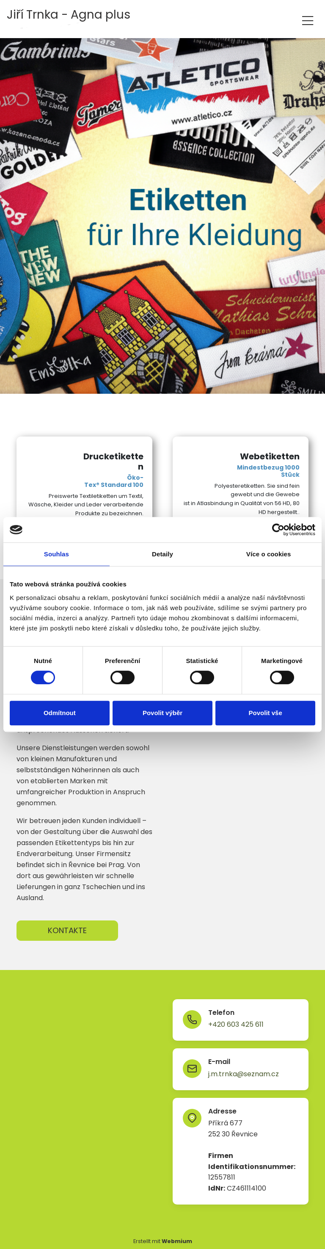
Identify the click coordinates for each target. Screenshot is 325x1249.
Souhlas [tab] (56, 554)
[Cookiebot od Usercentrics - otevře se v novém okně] (278, 529)
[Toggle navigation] (308, 19)
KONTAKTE (67, 930)
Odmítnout (60, 712)
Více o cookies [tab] (268, 554)
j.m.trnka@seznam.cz (243, 1074)
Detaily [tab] (162, 554)
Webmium (177, 1241)
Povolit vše (265, 712)
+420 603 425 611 (236, 1024)
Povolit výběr (162, 712)
